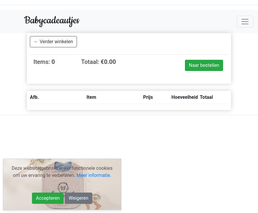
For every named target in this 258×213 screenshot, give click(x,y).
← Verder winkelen (53, 41)
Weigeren (78, 198)
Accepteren (48, 198)
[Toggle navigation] (245, 22)
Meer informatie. (93, 175)
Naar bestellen (204, 65)
